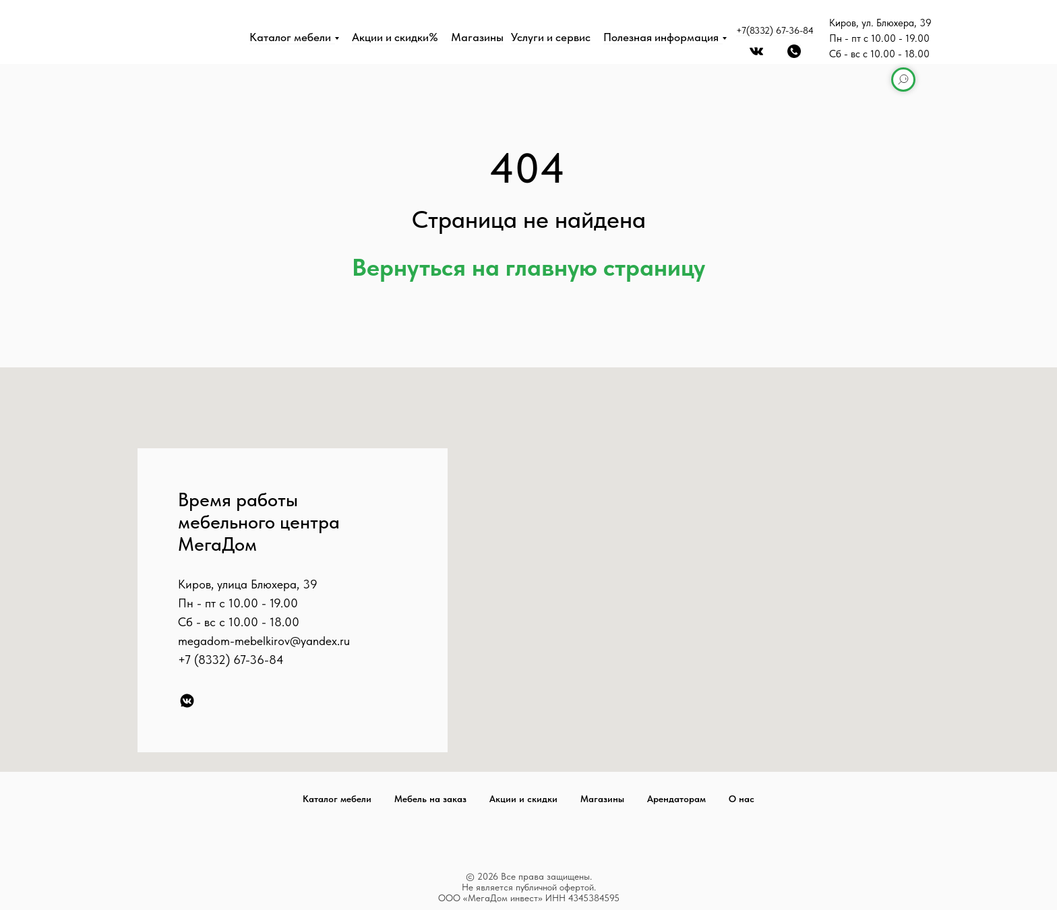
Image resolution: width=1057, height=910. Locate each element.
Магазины (477, 37)
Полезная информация (661, 37)
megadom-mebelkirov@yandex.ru (264, 641)
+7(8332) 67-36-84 (775, 30)
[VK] (187, 700)
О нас (741, 798)
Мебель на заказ (430, 798)
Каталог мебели (290, 37)
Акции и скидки (523, 798)
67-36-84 (258, 660)
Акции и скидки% (395, 37)
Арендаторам (676, 798)
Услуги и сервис (551, 37)
